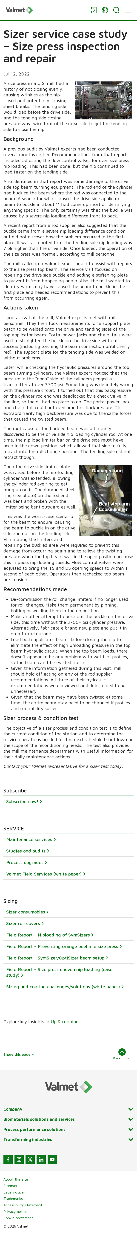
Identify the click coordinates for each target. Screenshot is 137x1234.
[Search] (116, 10)
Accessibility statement (22, 1205)
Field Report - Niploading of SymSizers (48, 934)
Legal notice (13, 1192)
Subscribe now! (22, 801)
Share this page (19, 1054)
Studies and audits (26, 850)
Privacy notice (15, 1211)
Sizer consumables (25, 911)
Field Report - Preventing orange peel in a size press (62, 946)
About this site (15, 1179)
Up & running (65, 1021)
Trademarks (13, 1198)
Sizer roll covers (23, 923)
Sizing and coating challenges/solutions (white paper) (63, 986)
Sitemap (10, 1186)
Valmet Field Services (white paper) (44, 873)
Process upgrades (24, 862)
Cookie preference (18, 1218)
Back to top (122, 1054)
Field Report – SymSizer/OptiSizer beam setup (55, 957)
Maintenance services (29, 839)
